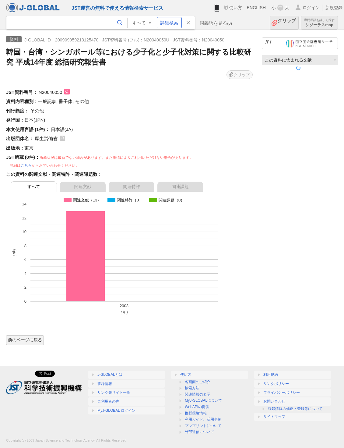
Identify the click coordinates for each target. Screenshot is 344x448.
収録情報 (104, 384)
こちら (26, 165)
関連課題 (180, 186)
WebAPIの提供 (197, 407)
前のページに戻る (25, 339)
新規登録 (333, 7)
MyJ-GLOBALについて (203, 400)
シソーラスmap (319, 22)
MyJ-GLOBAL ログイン (116, 410)
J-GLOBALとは (109, 374)
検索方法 (192, 388)
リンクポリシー (276, 384)
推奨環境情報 (196, 413)
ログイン (311, 7)
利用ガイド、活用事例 (203, 419)
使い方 (235, 7)
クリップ (287, 22)
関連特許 (131, 186)
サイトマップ (274, 416)
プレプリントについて (203, 426)
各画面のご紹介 (197, 382)
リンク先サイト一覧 (113, 392)
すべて (33, 186)
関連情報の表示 (197, 394)
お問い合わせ (274, 401)
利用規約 (270, 374)
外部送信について (199, 432)
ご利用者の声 (108, 401)
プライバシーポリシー (281, 392)
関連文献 (82, 186)
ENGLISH (256, 7)
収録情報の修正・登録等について (295, 409)
